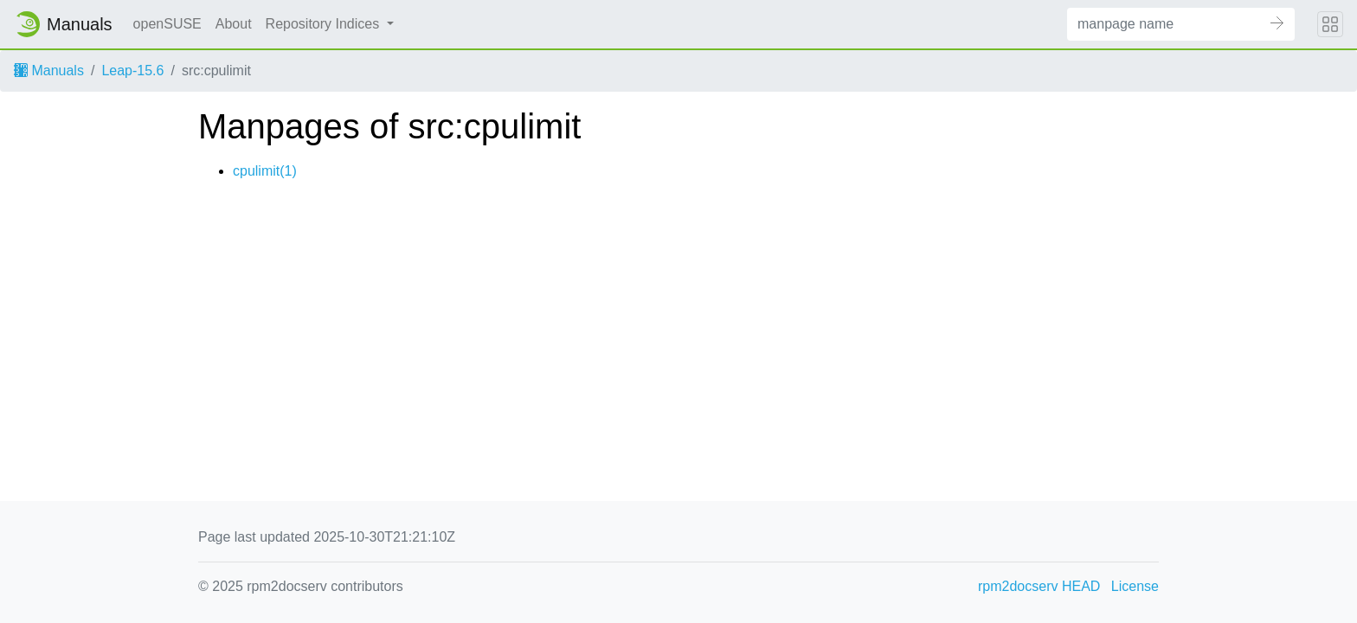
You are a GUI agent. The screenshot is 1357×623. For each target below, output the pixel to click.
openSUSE (167, 23)
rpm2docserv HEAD (1039, 586)
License (1135, 586)
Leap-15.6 (132, 70)
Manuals (49, 70)
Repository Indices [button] (324, 23)
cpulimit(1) (265, 171)
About (233, 23)
